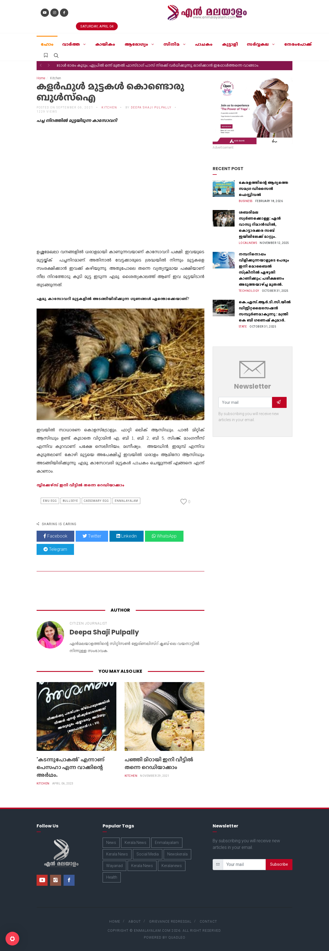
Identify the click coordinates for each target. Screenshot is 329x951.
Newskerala (177, 854)
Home (41, 78)
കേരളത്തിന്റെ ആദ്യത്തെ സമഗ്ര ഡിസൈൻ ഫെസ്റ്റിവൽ (263, 188)
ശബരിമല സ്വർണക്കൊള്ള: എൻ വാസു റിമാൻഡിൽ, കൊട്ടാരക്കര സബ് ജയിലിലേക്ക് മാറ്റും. (260, 224)
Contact (208, 921)
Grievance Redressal (170, 921)
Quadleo (176, 937)
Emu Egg (50, 500)
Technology (249, 290)
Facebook (55, 536)
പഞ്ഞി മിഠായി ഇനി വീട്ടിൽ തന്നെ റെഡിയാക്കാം (159, 763)
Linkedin (126, 536)
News (111, 842)
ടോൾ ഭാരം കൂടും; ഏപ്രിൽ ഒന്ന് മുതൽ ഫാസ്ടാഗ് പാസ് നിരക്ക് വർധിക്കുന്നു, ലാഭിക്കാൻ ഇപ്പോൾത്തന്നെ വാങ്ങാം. (164, 65)
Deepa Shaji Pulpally (151, 107)
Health (111, 877)
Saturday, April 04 (96, 26)
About (134, 921)
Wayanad (114, 865)
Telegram (55, 549)
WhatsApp (164, 536)
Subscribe (279, 864)
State (243, 326)
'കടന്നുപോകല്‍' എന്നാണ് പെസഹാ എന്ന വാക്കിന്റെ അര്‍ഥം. (71, 767)
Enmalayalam (126, 500)
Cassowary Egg (96, 500)
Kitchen (109, 107)
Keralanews (171, 865)
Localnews (248, 242)
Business (246, 201)
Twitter (92, 536)
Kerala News (135, 842)
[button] (41, 65)
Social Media (147, 854)
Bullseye (70, 500)
